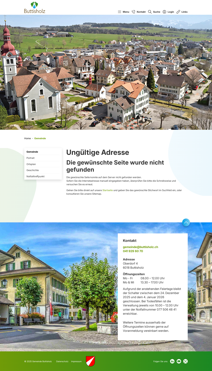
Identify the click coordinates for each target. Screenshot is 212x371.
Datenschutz (62, 361)
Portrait (30, 157)
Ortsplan (31, 164)
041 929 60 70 (133, 251)
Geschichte (32, 170)
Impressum (76, 361)
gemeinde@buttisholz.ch (140, 247)
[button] (123, 12)
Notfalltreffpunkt (35, 176)
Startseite (107, 190)
